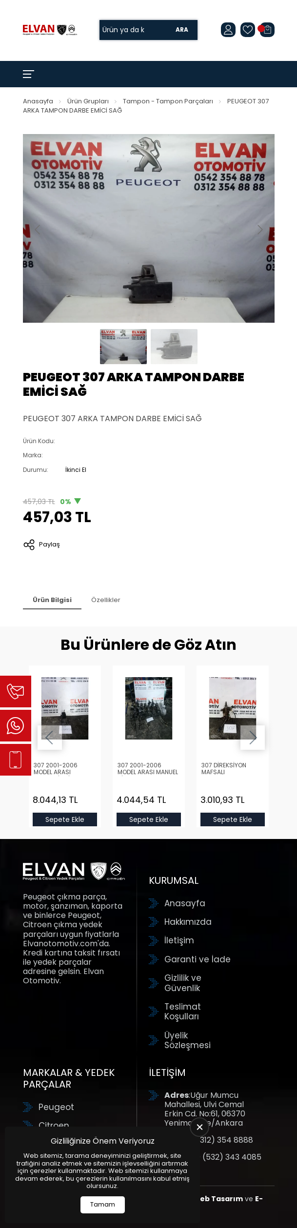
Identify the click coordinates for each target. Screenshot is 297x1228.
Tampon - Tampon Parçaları (168, 101)
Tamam (102, 1204)
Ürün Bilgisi (52, 599)
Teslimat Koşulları (182, 1012)
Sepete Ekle (64, 819)
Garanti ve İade (197, 959)
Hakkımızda (188, 922)
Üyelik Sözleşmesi (187, 1041)
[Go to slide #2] (174, 346)
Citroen (54, 1126)
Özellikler (105, 599)
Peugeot (56, 1107)
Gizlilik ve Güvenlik (182, 983)
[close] (199, 1127)
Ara (182, 30)
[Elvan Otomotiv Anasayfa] (50, 30)
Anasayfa (38, 101)
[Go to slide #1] (123, 346)
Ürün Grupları (88, 101)
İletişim (179, 940)
